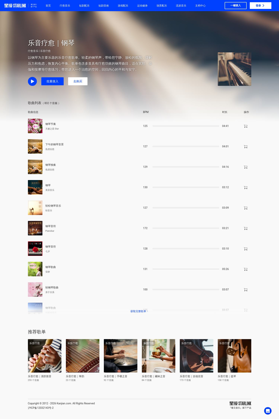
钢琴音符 (50, 226)
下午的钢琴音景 (54, 144)
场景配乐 (162, 5)
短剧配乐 (84, 5)
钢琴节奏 (50, 123)
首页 (48, 5)
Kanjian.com (64, 403)
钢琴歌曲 (50, 267)
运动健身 (142, 5)
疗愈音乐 (65, 5)
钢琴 (48, 185)
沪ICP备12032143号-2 (41, 407)
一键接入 (235, 5)
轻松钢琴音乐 (53, 205)
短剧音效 (103, 5)
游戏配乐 (123, 5)
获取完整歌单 (139, 311)
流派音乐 (181, 5)
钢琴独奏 (50, 164)
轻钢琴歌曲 (51, 287)
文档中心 (200, 5)
